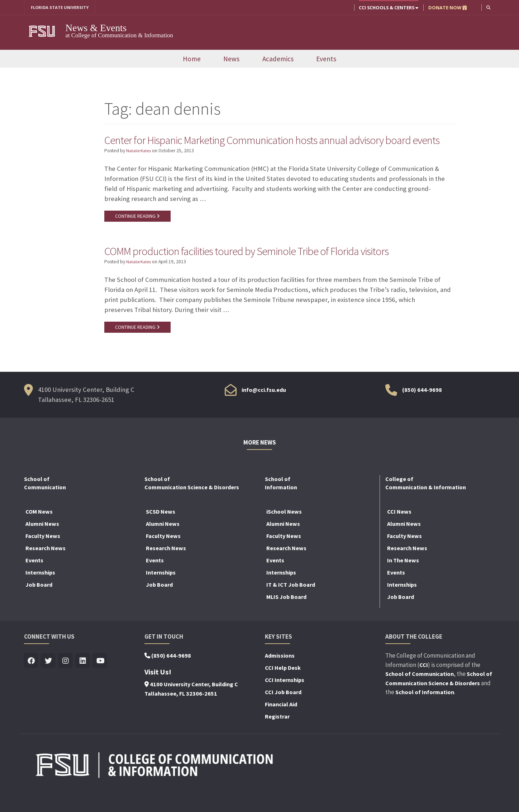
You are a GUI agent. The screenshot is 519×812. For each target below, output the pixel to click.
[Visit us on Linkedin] (83, 680)
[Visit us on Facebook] (31, 680)
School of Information (424, 711)
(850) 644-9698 (422, 409)
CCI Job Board (283, 711)
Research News (45, 567)
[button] (488, 7)
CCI (423, 684)
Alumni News (42, 543)
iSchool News (284, 530)
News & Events (96, 28)
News (231, 59)
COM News (39, 530)
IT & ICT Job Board (290, 603)
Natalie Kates (139, 168)
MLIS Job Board (286, 616)
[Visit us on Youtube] (100, 680)
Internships (40, 591)
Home (192, 59)
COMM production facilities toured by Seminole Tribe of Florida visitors (266, 268)
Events (326, 59)
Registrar (277, 735)
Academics (278, 59)
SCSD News (160, 530)
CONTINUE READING (138, 233)
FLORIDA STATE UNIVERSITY (62, 7)
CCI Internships (284, 699)
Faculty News (42, 555)
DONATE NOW (447, 7)
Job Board (38, 603)
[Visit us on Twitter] (48, 680)
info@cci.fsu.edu (264, 409)
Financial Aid (281, 723)
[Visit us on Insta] (65, 680)
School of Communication (419, 693)
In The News (403, 579)
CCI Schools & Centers (388, 7)
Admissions (280, 674)
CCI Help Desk (283, 687)
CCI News (399, 530)
